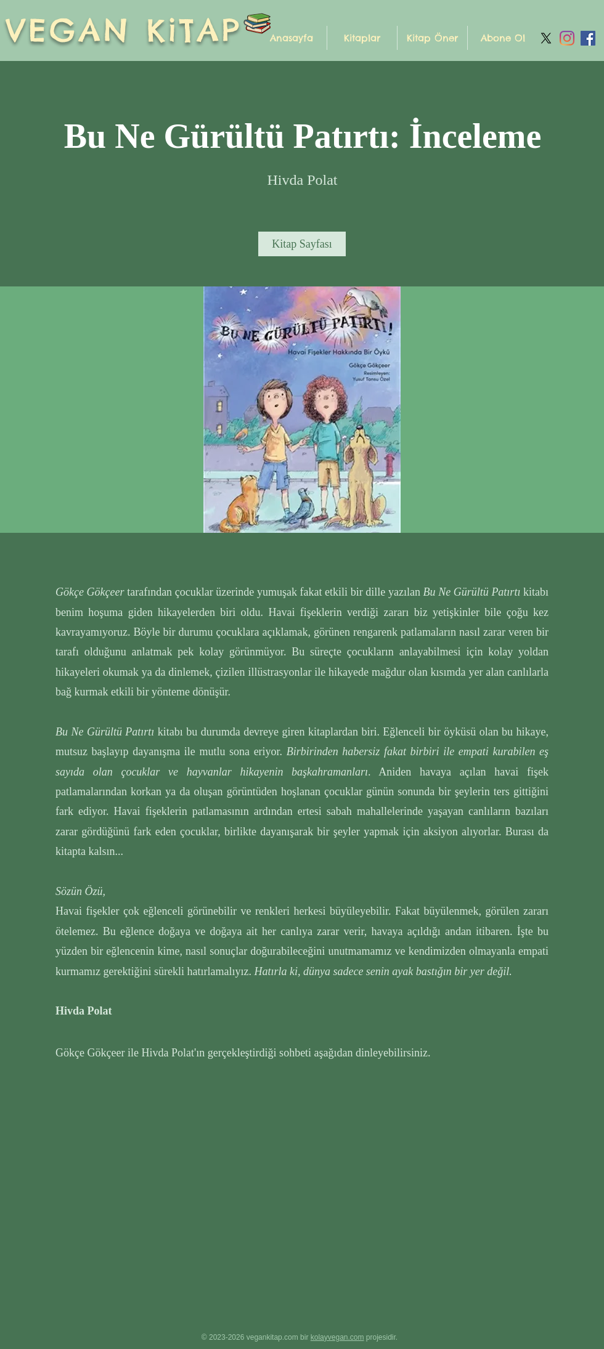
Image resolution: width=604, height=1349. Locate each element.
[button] (362, 38)
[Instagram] (567, 38)
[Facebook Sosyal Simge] (588, 38)
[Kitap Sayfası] (302, 244)
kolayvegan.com (337, 1337)
